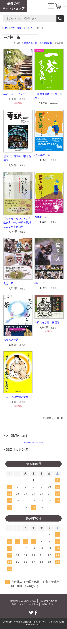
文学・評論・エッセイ (21, 28)
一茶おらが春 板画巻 (46, 322)
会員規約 (33, 604)
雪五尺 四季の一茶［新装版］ (17, 158)
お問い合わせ (48, 604)
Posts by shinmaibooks (33, 442)
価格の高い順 (45, 43)
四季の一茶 (40, 217)
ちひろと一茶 (10, 339)
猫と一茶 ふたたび (14, 94)
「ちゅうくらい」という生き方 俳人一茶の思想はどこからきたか (17, 222)
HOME (5, 28)
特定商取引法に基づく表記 (23, 600)
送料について (18, 604)
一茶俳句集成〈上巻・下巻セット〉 (48, 96)
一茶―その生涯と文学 (15, 397)
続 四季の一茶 (42, 155)
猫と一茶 (39, 283)
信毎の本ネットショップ (13, 6)
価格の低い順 (30, 43)
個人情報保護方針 (48, 600)
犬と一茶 (8, 283)
